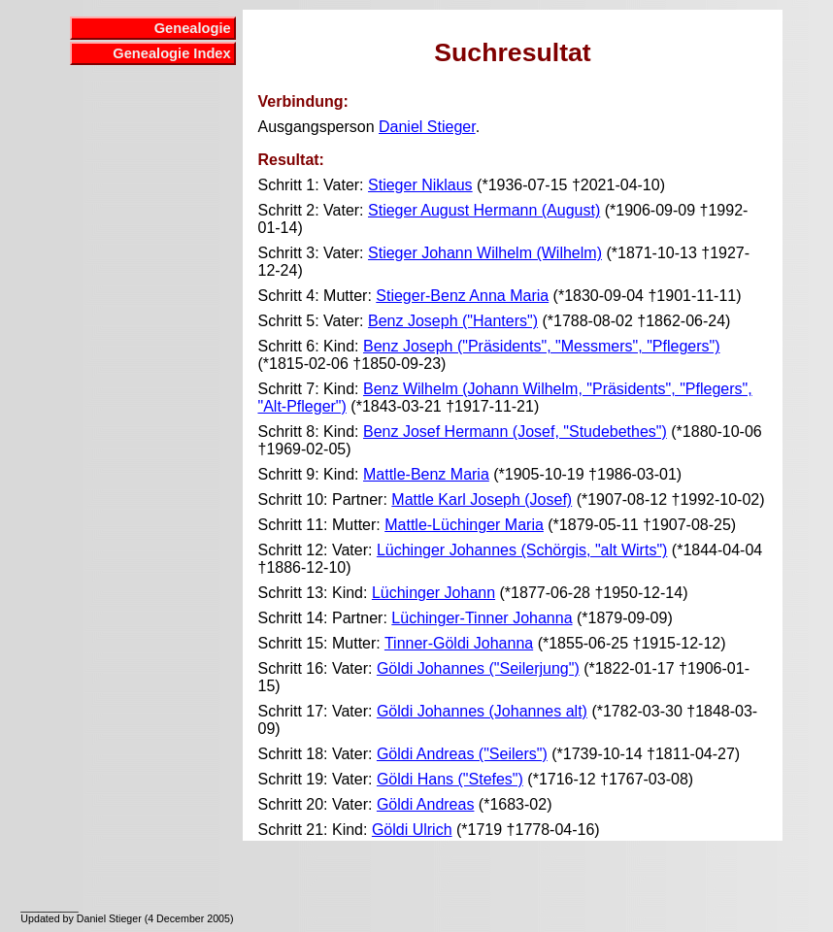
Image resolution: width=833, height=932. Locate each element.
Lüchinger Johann (433, 592)
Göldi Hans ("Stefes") (450, 779)
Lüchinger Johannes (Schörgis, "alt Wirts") (522, 550)
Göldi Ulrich (412, 829)
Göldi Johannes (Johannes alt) (482, 711)
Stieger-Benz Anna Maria (462, 295)
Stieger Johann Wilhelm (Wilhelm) (485, 253)
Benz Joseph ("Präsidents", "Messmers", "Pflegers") (541, 346)
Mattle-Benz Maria (426, 474)
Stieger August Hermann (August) (484, 210)
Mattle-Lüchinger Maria (464, 524)
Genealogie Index (171, 53)
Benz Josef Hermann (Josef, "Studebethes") (515, 431)
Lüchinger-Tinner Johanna (481, 618)
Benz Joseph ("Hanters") (453, 321)
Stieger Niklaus (420, 185)
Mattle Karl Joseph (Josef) (481, 499)
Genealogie (192, 28)
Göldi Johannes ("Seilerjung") (478, 668)
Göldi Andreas (426, 804)
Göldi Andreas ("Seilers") (462, 754)
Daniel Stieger (427, 126)
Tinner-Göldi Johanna (458, 643)
